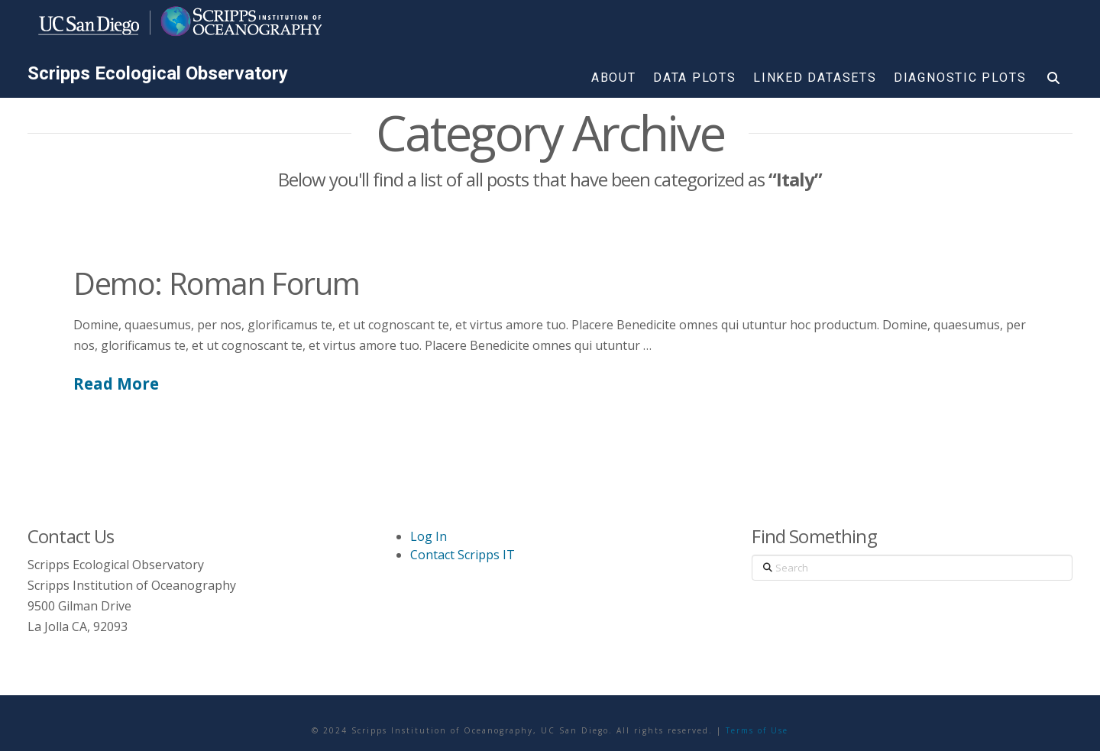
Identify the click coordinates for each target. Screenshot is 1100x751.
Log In (428, 536)
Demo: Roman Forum (216, 283)
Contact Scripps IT (462, 554)
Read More (116, 383)
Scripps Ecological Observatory (158, 73)
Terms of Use (757, 730)
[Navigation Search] (1053, 81)
